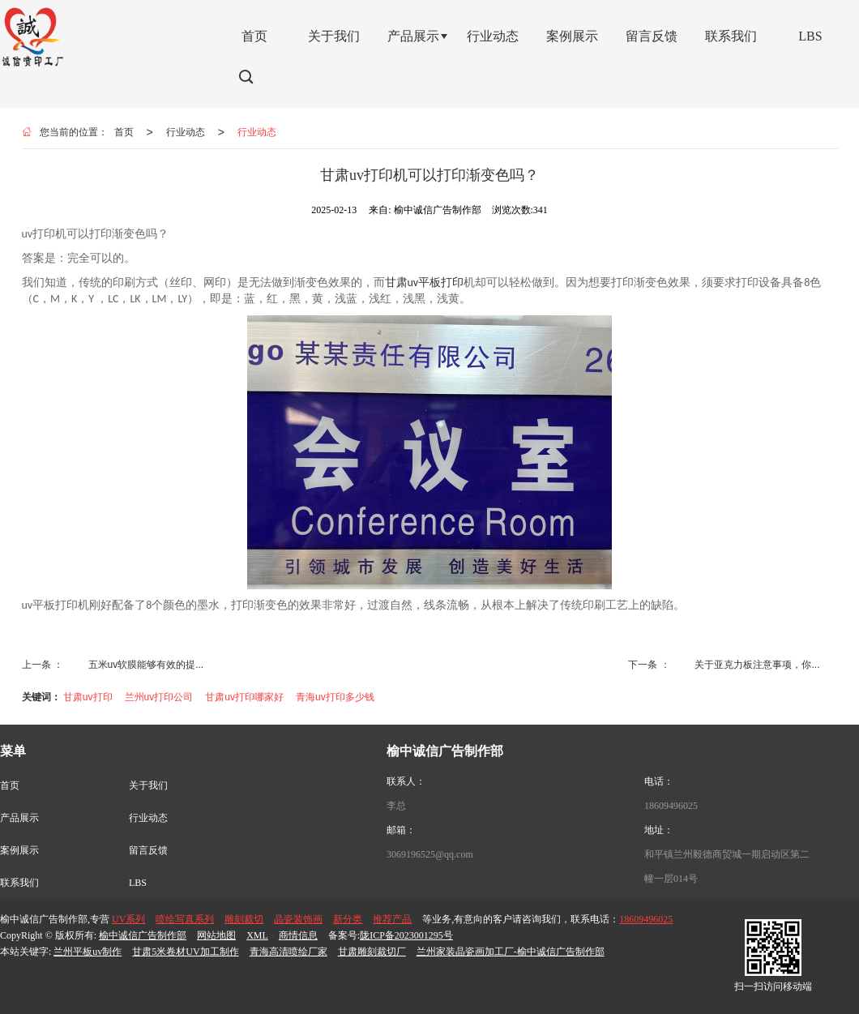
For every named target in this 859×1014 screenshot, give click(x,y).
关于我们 (148, 785)
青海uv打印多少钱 (335, 697)
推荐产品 (392, 919)
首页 (124, 132)
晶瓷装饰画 (298, 919)
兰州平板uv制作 (87, 951)
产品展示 (19, 818)
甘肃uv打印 (88, 697)
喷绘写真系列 (185, 919)
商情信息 (298, 935)
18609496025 (671, 805)
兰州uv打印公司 (159, 697)
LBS (138, 882)
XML (257, 935)
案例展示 (19, 850)
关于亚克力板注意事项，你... (756, 664)
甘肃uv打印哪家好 (244, 697)
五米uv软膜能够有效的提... (146, 664)
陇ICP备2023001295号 (406, 935)
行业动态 (185, 132)
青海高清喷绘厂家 (288, 951)
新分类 (347, 919)
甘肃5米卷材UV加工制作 (185, 951)
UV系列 (128, 919)
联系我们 (19, 882)
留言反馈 (148, 850)
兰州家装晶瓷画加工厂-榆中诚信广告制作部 (511, 951)
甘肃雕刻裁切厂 (372, 951)
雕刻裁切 (243, 919)
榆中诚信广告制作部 (142, 935)
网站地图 (216, 935)
